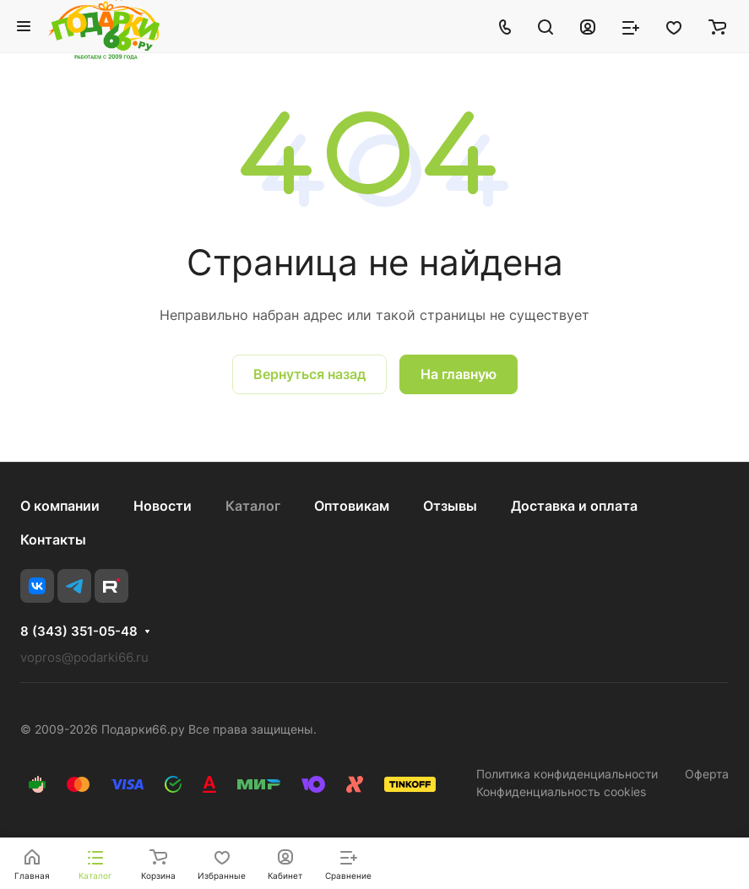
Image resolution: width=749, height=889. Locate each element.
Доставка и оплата (574, 505)
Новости (162, 505)
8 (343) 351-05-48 (79, 631)
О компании (60, 505)
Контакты (53, 539)
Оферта (707, 774)
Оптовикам (351, 505)
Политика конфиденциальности (567, 774)
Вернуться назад (309, 374)
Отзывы (450, 505)
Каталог (252, 505)
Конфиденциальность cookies (561, 791)
